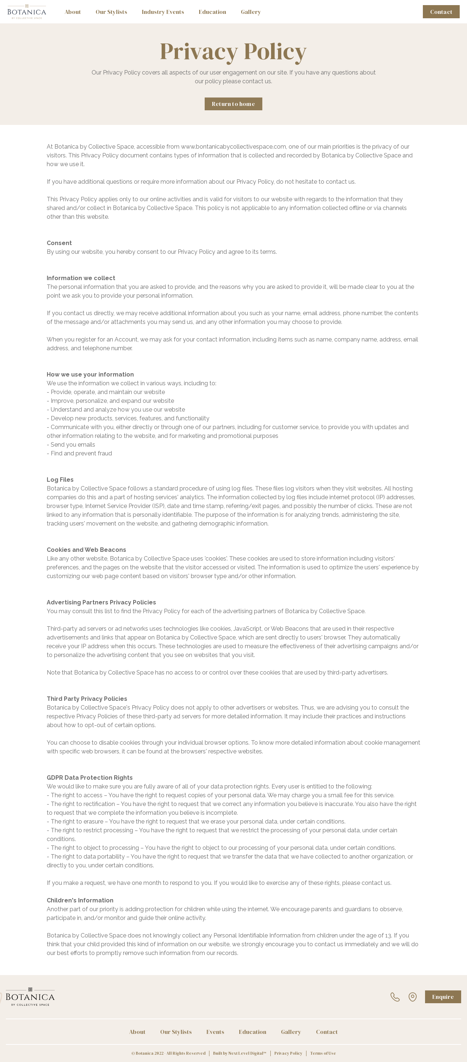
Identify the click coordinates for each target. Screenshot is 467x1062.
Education (212, 12)
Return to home (233, 104)
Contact (441, 12)
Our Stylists (111, 12)
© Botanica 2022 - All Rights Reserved (168, 1053)
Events (215, 1032)
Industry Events (163, 12)
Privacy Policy (288, 1053)
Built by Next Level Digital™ (240, 1053)
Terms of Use (323, 1053)
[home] (26, 11)
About (73, 12)
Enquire (443, 997)
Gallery (251, 12)
